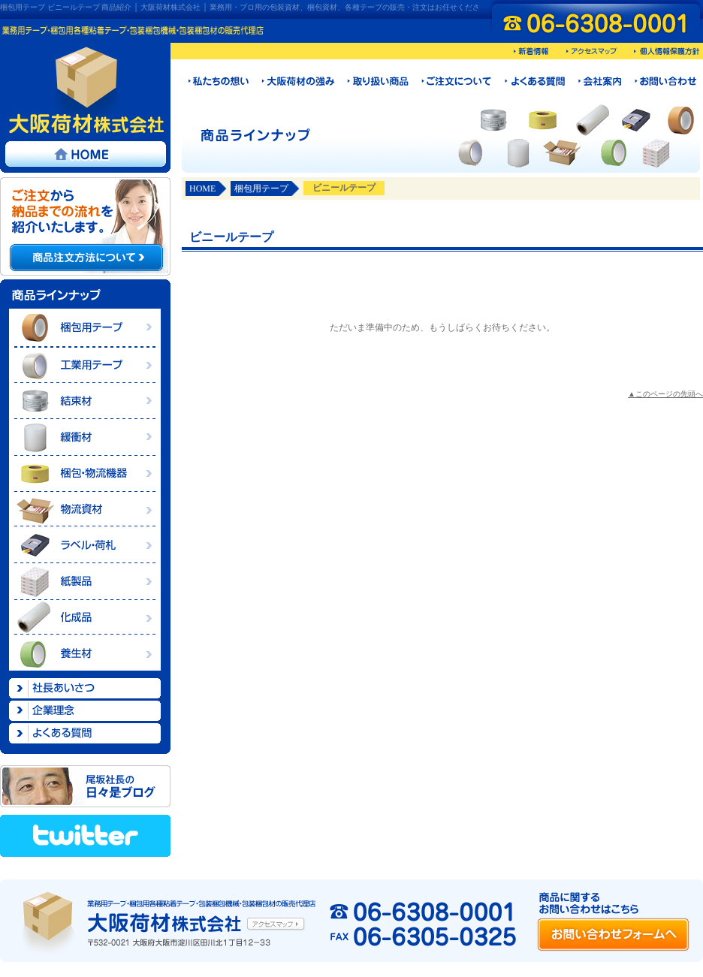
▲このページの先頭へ (665, 394)
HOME (202, 188)
